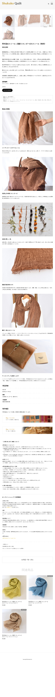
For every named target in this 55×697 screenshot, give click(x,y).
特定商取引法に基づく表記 (8, 580)
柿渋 (43, 133)
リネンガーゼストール (30, 133)
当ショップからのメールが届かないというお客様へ (13, 582)
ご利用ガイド (9, 541)
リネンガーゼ (22, 133)
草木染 (48, 133)
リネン (17, 133)
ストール (9, 133)
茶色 (45, 133)
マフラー (13, 133)
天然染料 (39, 133)
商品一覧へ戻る (27, 593)
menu (52, 3)
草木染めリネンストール (15, 135)
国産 (36, 133)
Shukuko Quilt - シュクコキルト (11, 4)
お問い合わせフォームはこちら (9, 572)
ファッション (12, 131)
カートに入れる (7, 124)
